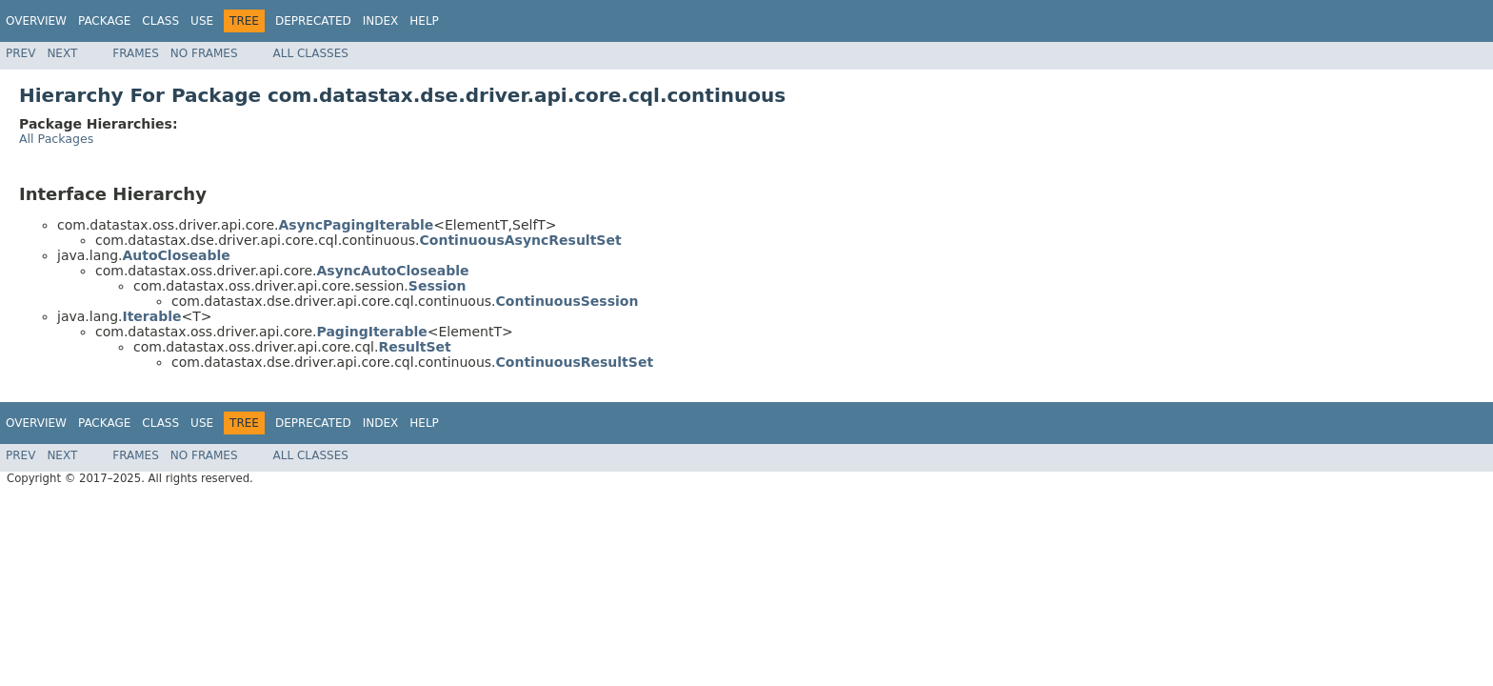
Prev (20, 53)
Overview (36, 21)
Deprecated (313, 21)
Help (424, 21)
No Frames (204, 53)
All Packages (56, 138)
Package (104, 21)
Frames (135, 53)
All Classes (310, 53)
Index (381, 21)
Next (62, 53)
